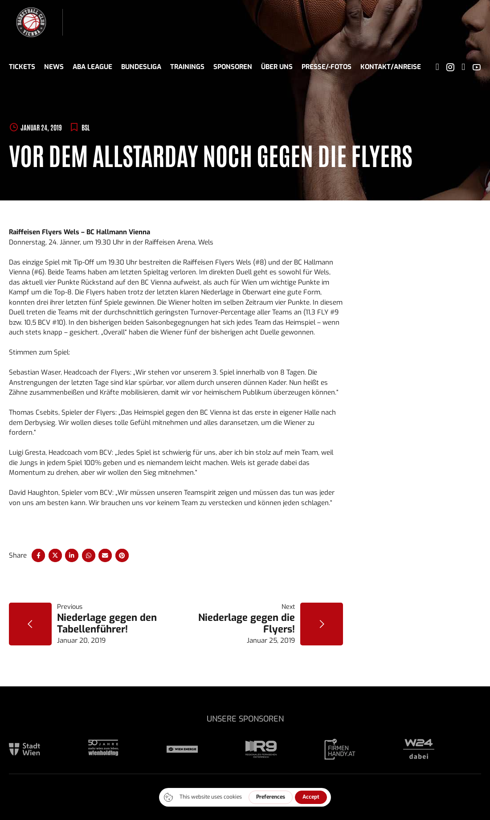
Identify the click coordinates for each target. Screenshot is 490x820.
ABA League (92, 66)
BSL (86, 127)
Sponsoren (232, 66)
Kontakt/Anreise (390, 66)
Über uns (277, 66)
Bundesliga (141, 66)
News (54, 66)
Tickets (22, 66)
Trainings (187, 66)
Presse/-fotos (326, 66)
